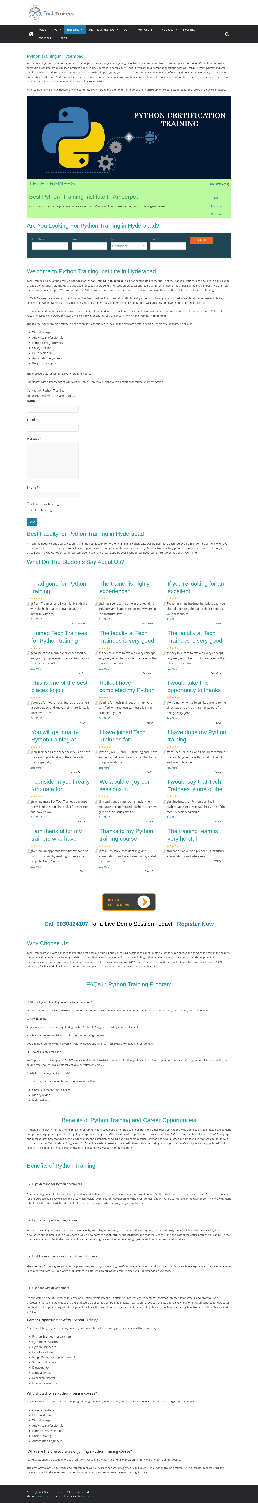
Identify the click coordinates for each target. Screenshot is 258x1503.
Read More (35, 619)
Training (189, 29)
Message (34, 439)
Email (75, 239)
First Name (38, 239)
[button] (59, 29)
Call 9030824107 (66, 924)
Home (42, 29)
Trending (73, 29)
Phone (153, 239)
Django (43, 72)
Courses (167, 29)
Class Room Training (45, 504)
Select (114, 239)
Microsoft (145, 29)
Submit (201, 240)
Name (32, 401)
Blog (64, 38)
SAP (126, 29)
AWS (54, 29)
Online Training (41, 510)
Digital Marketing (101, 29)
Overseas (44, 38)
